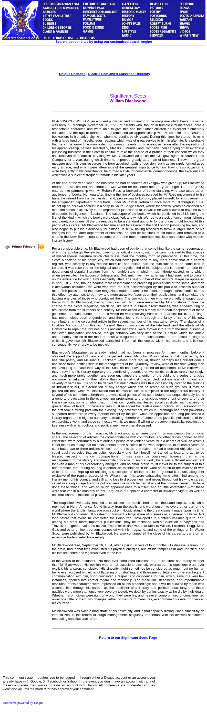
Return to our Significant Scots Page (128, 638)
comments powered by (23, 703)
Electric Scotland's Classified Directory (119, 74)
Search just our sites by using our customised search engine (104, 42)
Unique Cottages (72, 74)
